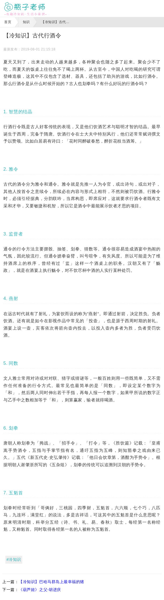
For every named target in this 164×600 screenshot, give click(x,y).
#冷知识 (13, 559)
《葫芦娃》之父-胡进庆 (40, 589)
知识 (26, 22)
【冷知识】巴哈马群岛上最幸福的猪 (51, 581)
